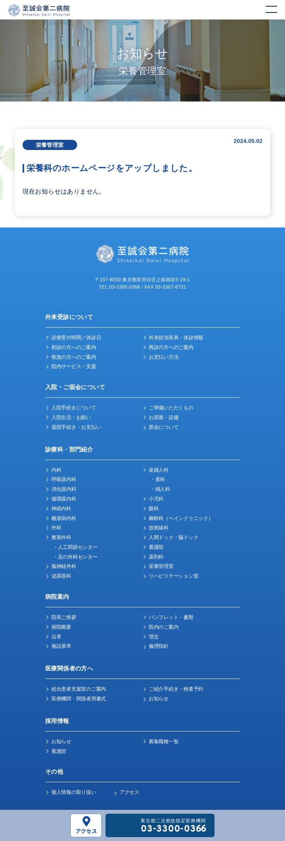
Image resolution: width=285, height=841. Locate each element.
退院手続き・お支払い (76, 427)
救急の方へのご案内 (73, 357)
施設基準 (61, 646)
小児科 (156, 499)
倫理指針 (159, 646)
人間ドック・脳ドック (173, 537)
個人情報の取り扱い (73, 792)
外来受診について (69, 317)
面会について (163, 427)
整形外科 (61, 537)
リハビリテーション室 (173, 576)
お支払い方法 (163, 357)
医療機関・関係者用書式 (78, 699)
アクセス (129, 792)
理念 (153, 637)
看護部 (156, 547)
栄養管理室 (161, 566)
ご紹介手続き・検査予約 (176, 689)
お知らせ (159, 699)
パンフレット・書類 (171, 617)
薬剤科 (156, 557)
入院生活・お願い (71, 417)
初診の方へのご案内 (73, 347)
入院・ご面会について (75, 387)
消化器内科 (63, 489)
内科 (56, 470)
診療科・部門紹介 (69, 449)
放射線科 (159, 528)
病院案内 (57, 596)
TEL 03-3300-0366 (119, 287)
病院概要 (61, 627)
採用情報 (57, 721)
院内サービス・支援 (73, 366)
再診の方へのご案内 (171, 347)
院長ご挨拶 (63, 617)
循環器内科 (63, 499)
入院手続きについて (73, 408)
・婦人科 (160, 489)
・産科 (157, 479)
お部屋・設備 (163, 417)
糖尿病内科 (63, 518)
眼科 (153, 508)
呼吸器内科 (63, 479)
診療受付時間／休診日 (76, 337)
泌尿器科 (61, 576)
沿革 (56, 637)
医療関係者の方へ (69, 668)
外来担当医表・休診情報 (176, 337)
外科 (56, 528)
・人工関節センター (75, 547)
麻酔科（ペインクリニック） (181, 518)
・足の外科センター (75, 557)
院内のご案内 (163, 627)
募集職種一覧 (163, 741)
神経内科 (61, 508)
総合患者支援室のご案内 (78, 689)
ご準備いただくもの (171, 408)
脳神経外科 (63, 566)
